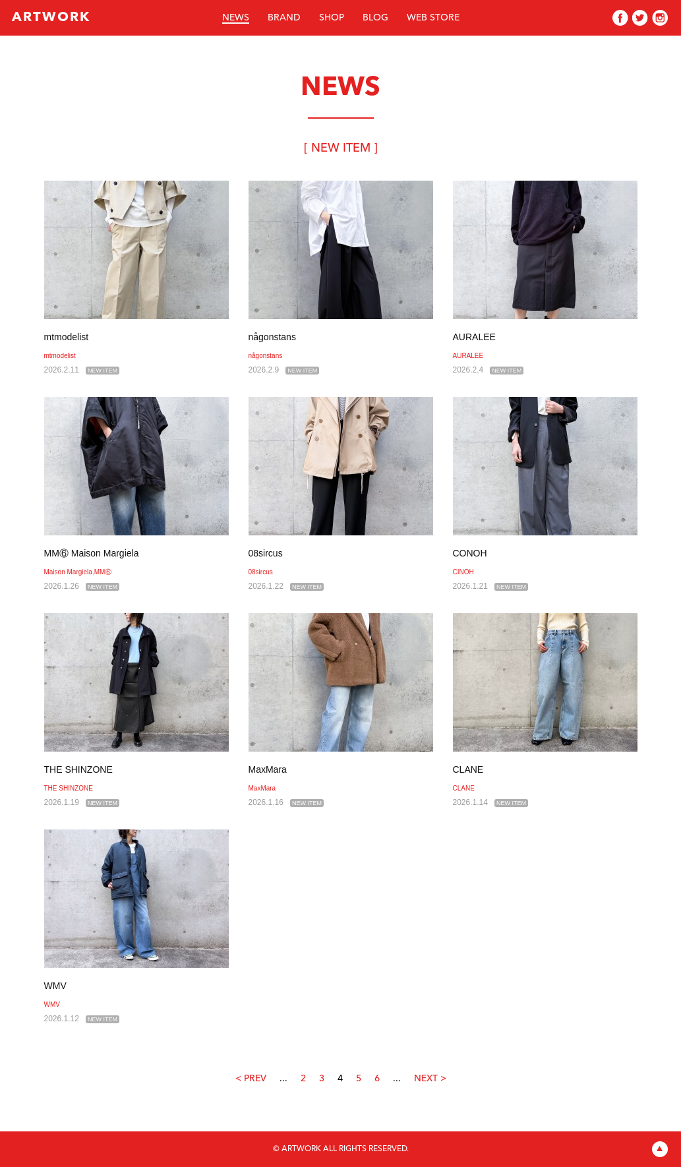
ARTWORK (51, 17)
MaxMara (268, 769)
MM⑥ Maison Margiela (91, 553)
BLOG (375, 17)
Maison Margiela (68, 572)
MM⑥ (103, 572)
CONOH (470, 553)
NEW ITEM (102, 370)
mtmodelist (66, 337)
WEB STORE (433, 17)
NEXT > (430, 1078)
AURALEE (474, 337)
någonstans (272, 337)
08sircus (266, 553)
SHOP (331, 17)
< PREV (250, 1078)
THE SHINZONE (78, 769)
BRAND (284, 17)
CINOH (463, 572)
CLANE (468, 769)
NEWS (235, 17)
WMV (55, 985)
